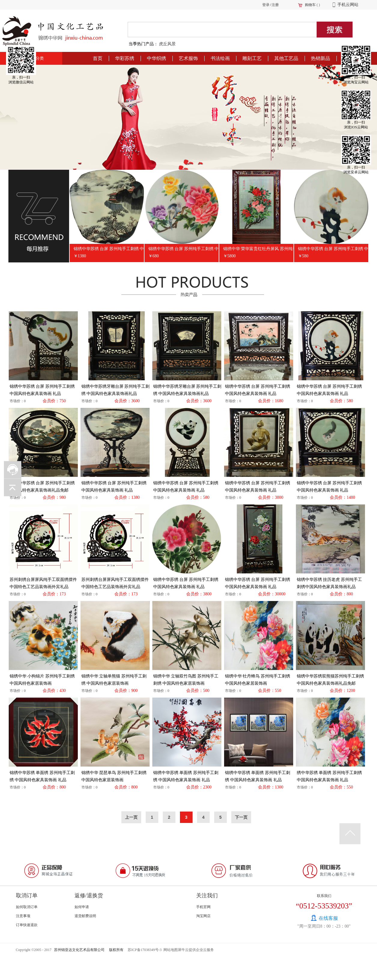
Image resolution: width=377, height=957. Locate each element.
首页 (97, 58)
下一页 (241, 817)
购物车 (310, 5)
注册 (275, 5)
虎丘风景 (167, 44)
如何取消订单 (27, 907)
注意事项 (23, 916)
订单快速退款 (27, 925)
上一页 (131, 817)
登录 (265, 5)
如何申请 (81, 907)
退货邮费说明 (85, 916)
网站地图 (170, 950)
